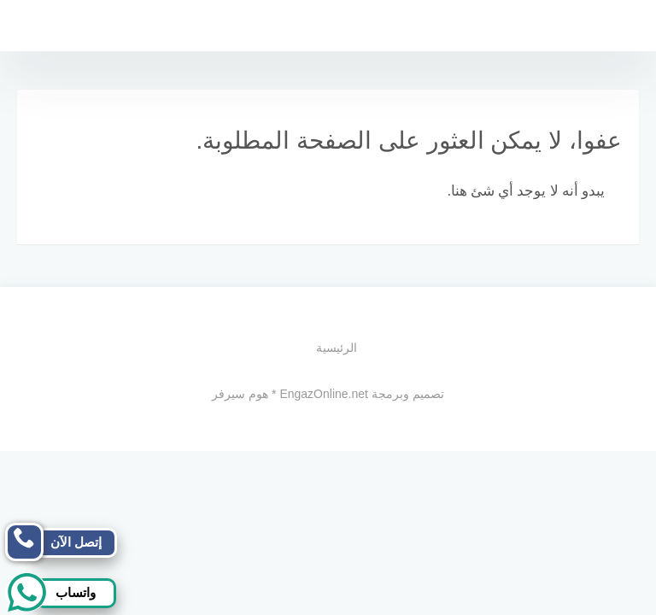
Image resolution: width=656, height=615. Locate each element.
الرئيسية (336, 347)
